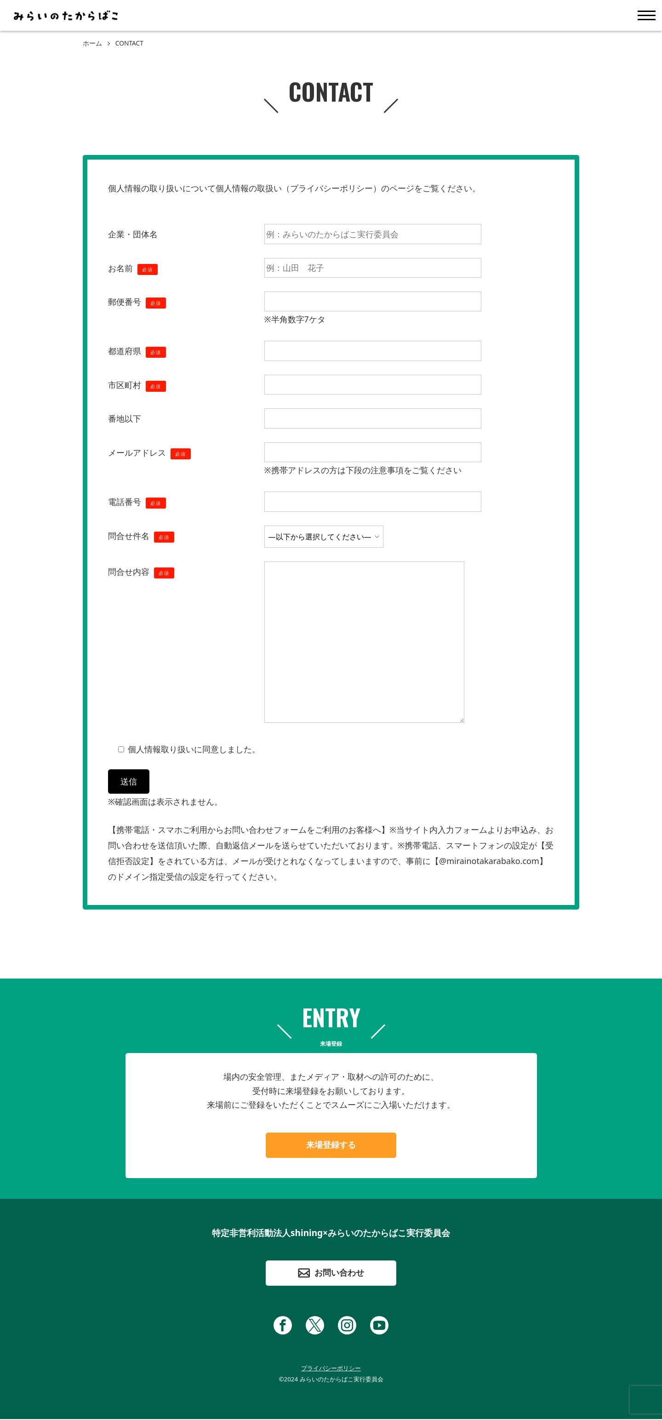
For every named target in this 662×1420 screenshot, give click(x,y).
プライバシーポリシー (331, 1369)
